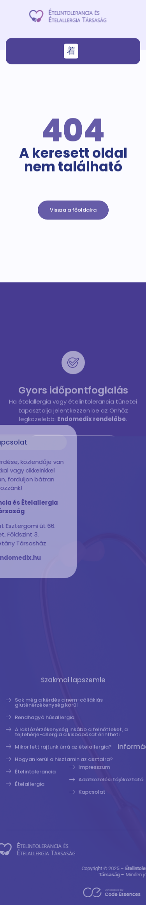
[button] (71, 52)
